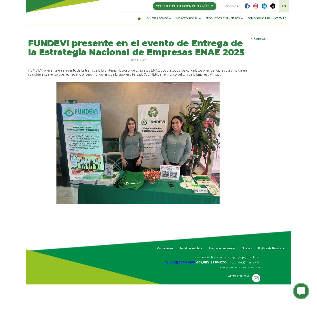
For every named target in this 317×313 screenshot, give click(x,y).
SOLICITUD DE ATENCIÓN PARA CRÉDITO (184, 6)
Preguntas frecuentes (222, 248)
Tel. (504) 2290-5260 (180, 262)
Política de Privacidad (272, 248)
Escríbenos (230, 6)
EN (284, 6)
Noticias (247, 248)
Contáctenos (165, 248)
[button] (157, 18)
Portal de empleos (190, 248)
